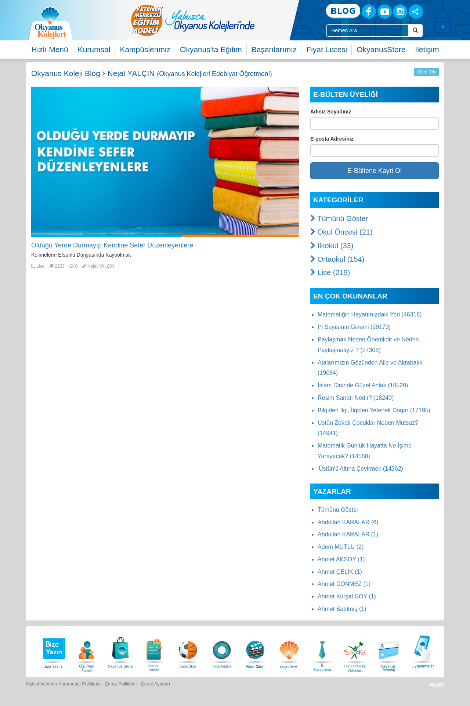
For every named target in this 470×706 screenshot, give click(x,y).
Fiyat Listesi (326, 49)
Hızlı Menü (49, 49)
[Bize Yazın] (52, 651)
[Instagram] (400, 11)
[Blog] (343, 11)
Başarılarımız (274, 49)
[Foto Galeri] (221, 651)
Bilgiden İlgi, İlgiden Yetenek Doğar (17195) (374, 410)
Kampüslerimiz (145, 49)
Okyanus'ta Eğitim (211, 49)
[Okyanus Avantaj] (388, 651)
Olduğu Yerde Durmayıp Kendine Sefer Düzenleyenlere (112, 245)
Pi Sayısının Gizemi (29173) (354, 327)
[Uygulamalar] (422, 651)
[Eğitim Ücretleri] (288, 651)
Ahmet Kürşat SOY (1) (347, 596)
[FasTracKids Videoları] (355, 651)
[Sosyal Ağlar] (416, 11)
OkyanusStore (381, 49)
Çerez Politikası (121, 684)
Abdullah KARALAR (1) (348, 534)
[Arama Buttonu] (415, 30)
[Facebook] (369, 11)
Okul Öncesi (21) (341, 232)
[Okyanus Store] (120, 651)
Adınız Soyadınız (330, 112)
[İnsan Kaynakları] (322, 651)
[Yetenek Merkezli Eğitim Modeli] (222, 20)
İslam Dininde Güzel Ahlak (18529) (363, 385)
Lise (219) (330, 272)
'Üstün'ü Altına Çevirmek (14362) (360, 469)
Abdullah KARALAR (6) (348, 522)
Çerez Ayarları (155, 684)
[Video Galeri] (255, 651)
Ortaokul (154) (337, 259)
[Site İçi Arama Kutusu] (367, 30)
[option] (222, 20)
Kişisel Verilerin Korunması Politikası (63, 684)
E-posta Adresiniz (332, 139)
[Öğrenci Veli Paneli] (86, 651)
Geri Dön (426, 72)
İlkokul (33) (331, 246)
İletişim (427, 49)
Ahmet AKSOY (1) (341, 559)
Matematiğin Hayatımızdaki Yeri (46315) (370, 314)
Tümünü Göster (339, 218)
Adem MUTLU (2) (341, 547)
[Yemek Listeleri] (154, 651)
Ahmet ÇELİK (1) (340, 572)
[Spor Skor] (188, 651)
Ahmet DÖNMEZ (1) (344, 584)
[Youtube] (384, 11)
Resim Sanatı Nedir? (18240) (356, 398)
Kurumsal (94, 49)
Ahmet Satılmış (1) (342, 609)
